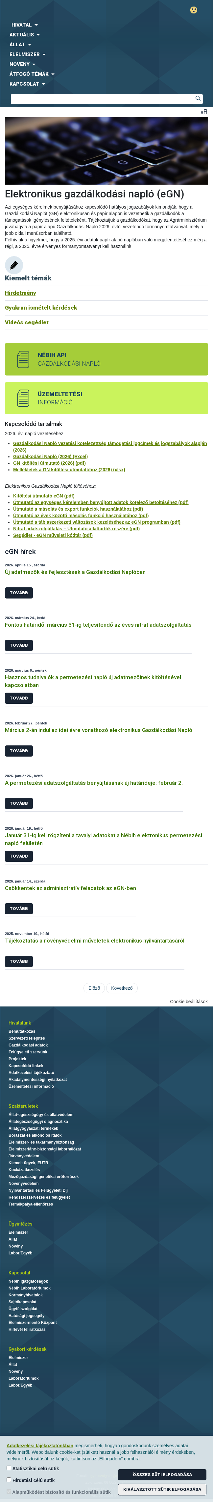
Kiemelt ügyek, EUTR (28, 1163)
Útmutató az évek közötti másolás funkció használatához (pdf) (81, 515)
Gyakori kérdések (27, 1349)
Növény (16, 1246)
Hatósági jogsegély (26, 1315)
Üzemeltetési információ (31, 1086)
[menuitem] (106, 25)
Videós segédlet (27, 322)
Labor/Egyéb (21, 1253)
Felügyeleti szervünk (28, 1052)
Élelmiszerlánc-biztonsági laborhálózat (45, 1149)
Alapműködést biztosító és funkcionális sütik (59, 1492)
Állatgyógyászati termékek (33, 1128)
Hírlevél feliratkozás (27, 1329)
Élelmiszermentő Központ (33, 1322)
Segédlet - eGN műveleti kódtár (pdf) (53, 535)
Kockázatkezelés (24, 1169)
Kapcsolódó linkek (26, 1066)
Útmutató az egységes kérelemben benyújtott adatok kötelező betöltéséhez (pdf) (101, 502)
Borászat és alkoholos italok (35, 1135)
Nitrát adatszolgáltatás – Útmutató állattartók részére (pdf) (76, 528)
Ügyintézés (21, 1224)
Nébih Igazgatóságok (28, 1281)
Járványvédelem (24, 1156)
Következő (121, 988)
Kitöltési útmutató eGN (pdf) (44, 495)
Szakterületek (23, 1106)
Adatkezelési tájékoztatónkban (40, 1445)
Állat (13, 1239)
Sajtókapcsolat (22, 1302)
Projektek (17, 1059)
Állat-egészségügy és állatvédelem (41, 1114)
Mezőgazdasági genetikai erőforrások (44, 1176)
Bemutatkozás (22, 1031)
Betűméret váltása (204, 111)
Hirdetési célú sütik (31, 1480)
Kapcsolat (19, 1272)
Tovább (19, 592)
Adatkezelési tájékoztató (31, 1072)
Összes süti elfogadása (162, 1474)
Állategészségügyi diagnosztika (38, 1121)
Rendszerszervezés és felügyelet (39, 1197)
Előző (94, 988)
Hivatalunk (20, 1022)
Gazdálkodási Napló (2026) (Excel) (50, 456)
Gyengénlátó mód (196, 10)
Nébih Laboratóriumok (30, 1288)
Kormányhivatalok (26, 1295)
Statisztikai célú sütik (33, 1468)
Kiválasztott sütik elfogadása (162, 1489)
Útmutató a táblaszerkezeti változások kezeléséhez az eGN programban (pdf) (96, 522)
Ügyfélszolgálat (23, 1309)
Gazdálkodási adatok (28, 1045)
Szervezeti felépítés (27, 1038)
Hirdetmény (20, 293)
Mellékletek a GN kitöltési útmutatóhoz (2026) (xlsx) (69, 469)
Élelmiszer (18, 1232)
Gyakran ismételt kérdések (41, 307)
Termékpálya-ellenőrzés (31, 1204)
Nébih (53, 10)
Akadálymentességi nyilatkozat (38, 1079)
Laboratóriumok (23, 1378)
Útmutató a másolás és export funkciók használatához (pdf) (78, 509)
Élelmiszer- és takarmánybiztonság (41, 1142)
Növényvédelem (23, 1183)
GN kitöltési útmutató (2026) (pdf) (49, 463)
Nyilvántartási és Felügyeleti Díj (38, 1190)
